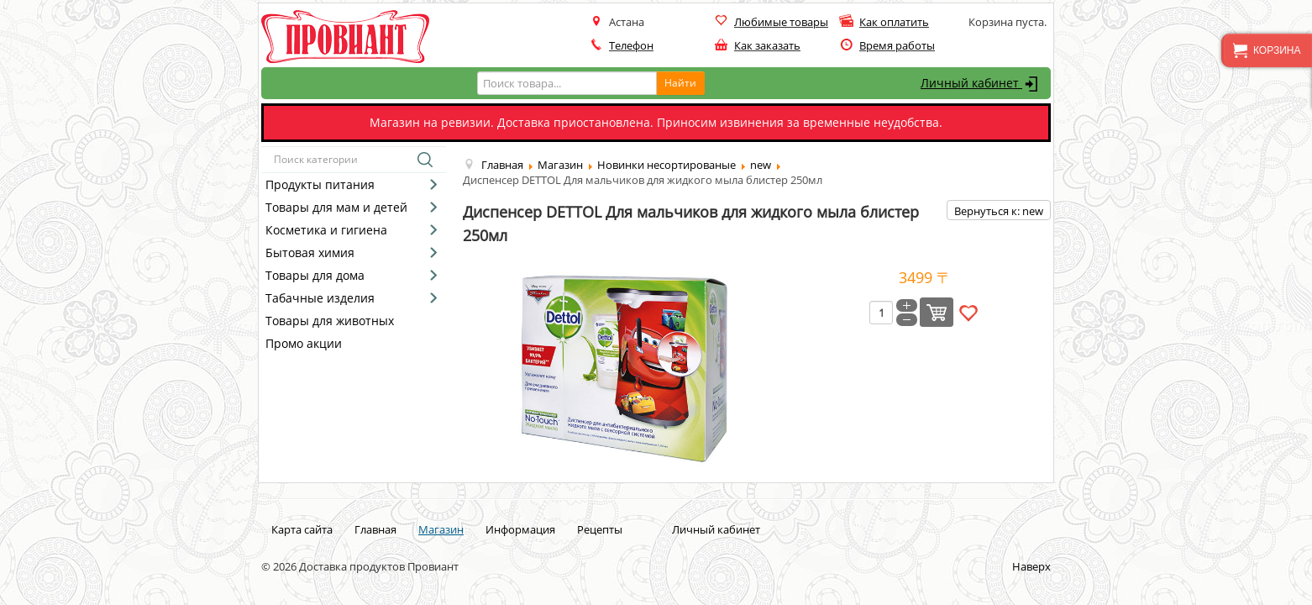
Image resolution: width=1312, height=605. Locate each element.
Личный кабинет (981, 84)
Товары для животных (329, 321)
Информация (520, 529)
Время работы (897, 45)
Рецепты (599, 529)
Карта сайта (302, 529)
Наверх (1031, 566)
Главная (375, 529)
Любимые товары (781, 21)
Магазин (441, 529)
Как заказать (767, 45)
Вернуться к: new (998, 210)
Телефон (631, 45)
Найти (680, 83)
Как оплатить (894, 21)
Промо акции (303, 343)
